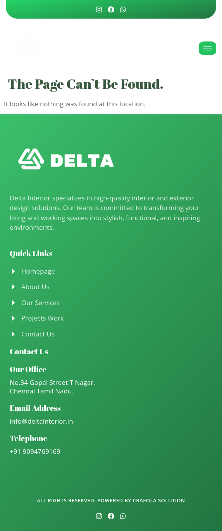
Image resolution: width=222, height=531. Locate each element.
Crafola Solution (159, 500)
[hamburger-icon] (207, 48)
